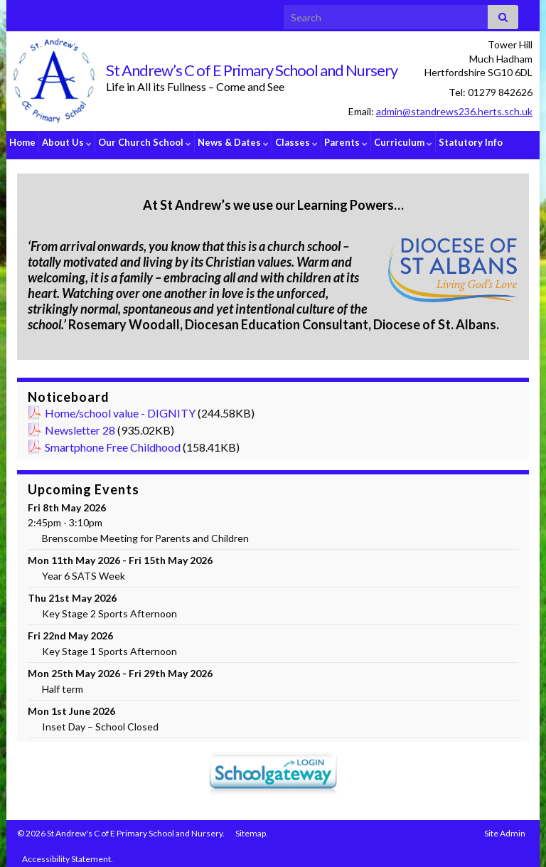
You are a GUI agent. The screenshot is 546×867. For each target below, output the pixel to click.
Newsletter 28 (80, 424)
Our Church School (144, 142)
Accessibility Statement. (67, 853)
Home (22, 142)
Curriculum (403, 142)
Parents (346, 142)
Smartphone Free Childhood (113, 441)
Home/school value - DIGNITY (120, 407)
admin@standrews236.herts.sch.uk (454, 111)
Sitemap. (251, 827)
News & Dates (233, 142)
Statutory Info (471, 142)
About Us (67, 142)
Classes (296, 142)
